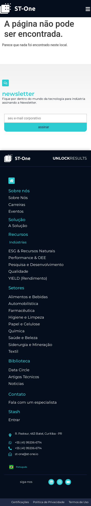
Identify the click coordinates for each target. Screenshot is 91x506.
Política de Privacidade (49, 502)
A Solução (17, 225)
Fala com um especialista (32, 402)
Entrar (14, 420)
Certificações (20, 502)
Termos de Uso (78, 502)
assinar (43, 127)
